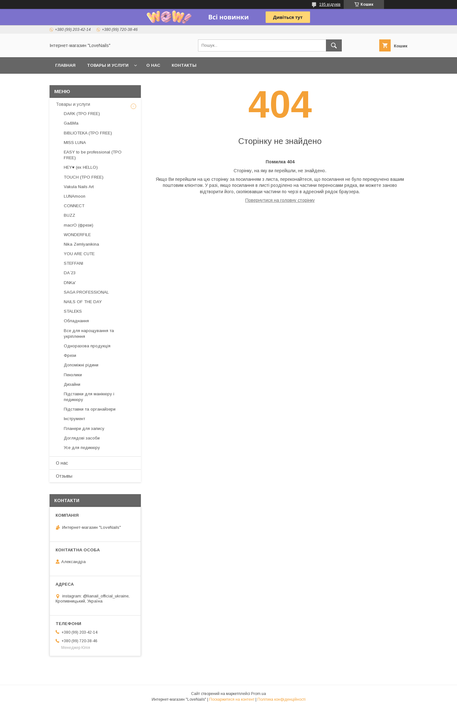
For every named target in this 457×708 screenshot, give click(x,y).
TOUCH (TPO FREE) (83, 177)
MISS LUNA (75, 142)
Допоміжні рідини (81, 365)
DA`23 (70, 272)
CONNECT (74, 205)
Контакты (184, 65)
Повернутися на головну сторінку (280, 200)
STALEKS (73, 311)
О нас (153, 65)
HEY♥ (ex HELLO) (81, 167)
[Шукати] (334, 45)
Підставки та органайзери (90, 409)
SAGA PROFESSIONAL (86, 292)
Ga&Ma (71, 123)
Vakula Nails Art (79, 186)
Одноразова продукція (87, 346)
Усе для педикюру (82, 447)
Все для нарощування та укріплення (89, 333)
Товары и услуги (108, 65)
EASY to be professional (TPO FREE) (93, 155)
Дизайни (72, 384)
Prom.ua (258, 693)
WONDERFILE (77, 234)
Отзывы (64, 476)
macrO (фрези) (78, 225)
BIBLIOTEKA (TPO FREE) (88, 133)
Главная (65, 65)
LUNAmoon (74, 196)
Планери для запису (84, 428)
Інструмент (74, 418)
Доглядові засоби (82, 438)
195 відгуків (330, 4)
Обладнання (76, 320)
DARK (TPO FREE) (82, 113)
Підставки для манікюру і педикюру (89, 396)
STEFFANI (73, 263)
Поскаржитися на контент (232, 699)
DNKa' (70, 282)
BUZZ (69, 215)
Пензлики (73, 374)
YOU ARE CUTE (79, 253)
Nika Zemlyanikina (81, 244)
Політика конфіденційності (281, 699)
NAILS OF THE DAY (83, 301)
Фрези (70, 355)
